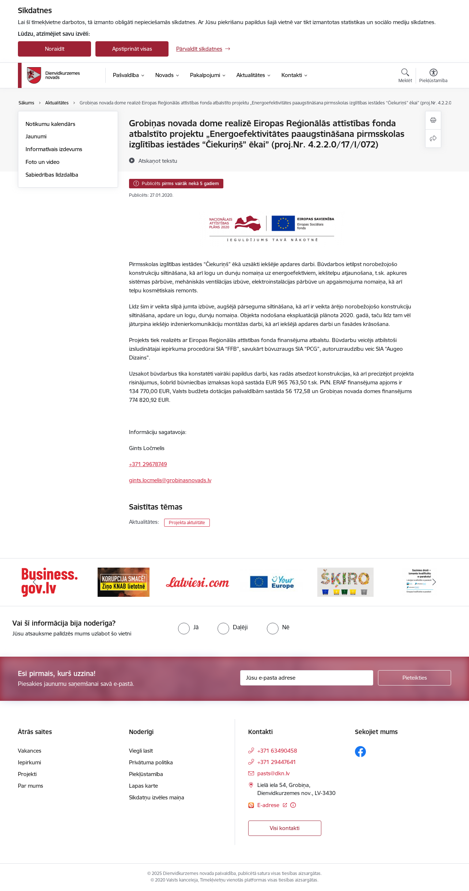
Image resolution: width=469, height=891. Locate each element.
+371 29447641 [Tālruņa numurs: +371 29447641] (276, 761)
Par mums (30, 785)
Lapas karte (143, 785)
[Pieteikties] (414, 677)
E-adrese (269, 805)
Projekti (27, 774)
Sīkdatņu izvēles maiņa (156, 797)
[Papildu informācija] (293, 805)
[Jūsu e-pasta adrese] (307, 677)
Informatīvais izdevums (54, 149)
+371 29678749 (148, 464)
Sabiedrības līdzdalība (52, 174)
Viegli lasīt (141, 750)
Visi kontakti (284, 828)
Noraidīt (54, 48)
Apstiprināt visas (132, 48)
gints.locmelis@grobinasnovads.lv (170, 480)
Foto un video (43, 161)
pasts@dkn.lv (273, 773)
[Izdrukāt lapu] (433, 120)
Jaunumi (36, 136)
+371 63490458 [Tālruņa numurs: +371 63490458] (277, 750)
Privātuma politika (151, 762)
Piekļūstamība (146, 774)
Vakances (29, 750)
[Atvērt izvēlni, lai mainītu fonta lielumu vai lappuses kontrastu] (433, 76)
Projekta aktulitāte (187, 522)
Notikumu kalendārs (50, 123)
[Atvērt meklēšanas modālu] (405, 76)
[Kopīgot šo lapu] (433, 138)
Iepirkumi (29, 762)
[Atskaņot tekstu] (158, 160)
